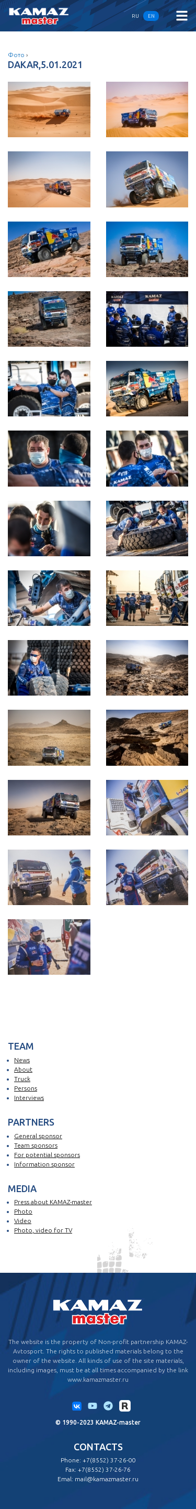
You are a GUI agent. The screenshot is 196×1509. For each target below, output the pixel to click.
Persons (25, 1088)
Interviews (29, 1097)
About (23, 1069)
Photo (23, 1211)
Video (22, 1220)
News (22, 1059)
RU (135, 16)
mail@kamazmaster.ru (107, 1478)
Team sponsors (35, 1145)
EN (151, 16)
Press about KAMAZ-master (53, 1201)
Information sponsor (44, 1164)
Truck (22, 1078)
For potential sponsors (47, 1154)
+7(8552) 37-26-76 (104, 1469)
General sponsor (38, 1135)
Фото (16, 54)
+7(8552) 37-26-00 (109, 1460)
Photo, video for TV (43, 1230)
